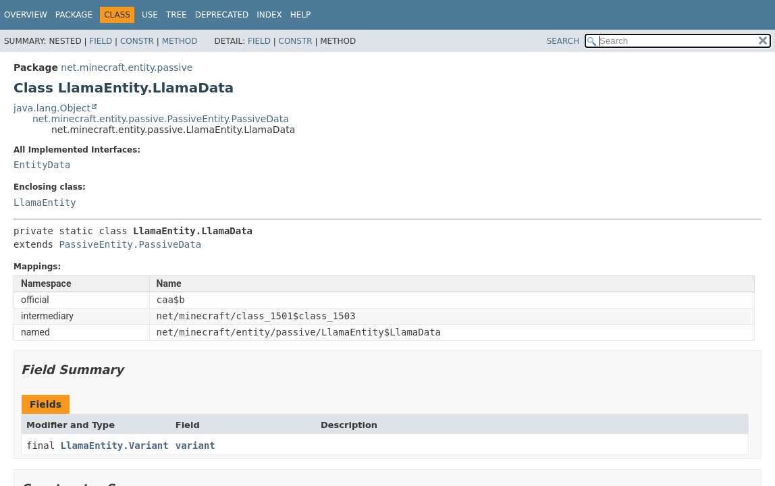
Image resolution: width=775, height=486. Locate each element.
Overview (25, 15)
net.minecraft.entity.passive (126, 67)
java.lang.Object (52, 108)
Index (269, 15)
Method (180, 41)
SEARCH (563, 41)
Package (73, 15)
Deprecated (222, 15)
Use (150, 15)
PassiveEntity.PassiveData (130, 244)
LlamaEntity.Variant (115, 445)
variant (195, 445)
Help (300, 15)
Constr (137, 41)
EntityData (42, 164)
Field (100, 41)
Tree (176, 15)
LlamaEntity (45, 202)
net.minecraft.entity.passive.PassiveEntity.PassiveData (160, 118)
